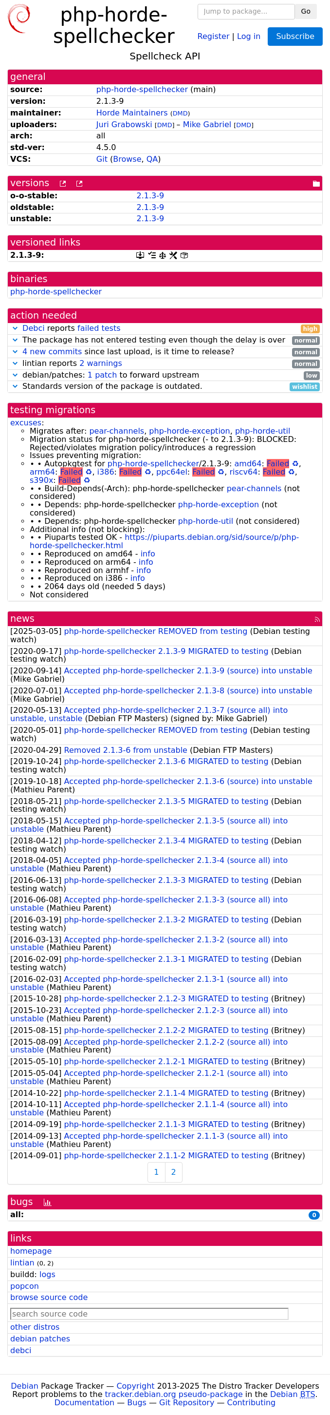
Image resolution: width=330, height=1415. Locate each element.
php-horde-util (263, 431)
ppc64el (171, 472)
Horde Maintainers (132, 112)
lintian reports (165, 364)
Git (102, 159)
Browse (127, 159)
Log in (248, 35)
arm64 (42, 472)
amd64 (248, 463)
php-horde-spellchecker (142, 89)
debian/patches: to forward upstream (165, 375)
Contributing (251, 1402)
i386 (105, 472)
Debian (24, 1386)
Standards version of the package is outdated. (165, 386)
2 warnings (100, 363)
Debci (33, 328)
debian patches (40, 1338)
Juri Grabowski (124, 124)
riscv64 (243, 472)
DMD (180, 113)
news (22, 618)
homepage (31, 1251)
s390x (41, 480)
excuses (25, 422)
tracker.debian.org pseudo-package (174, 1394)
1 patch (102, 375)
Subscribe (295, 36)
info (148, 553)
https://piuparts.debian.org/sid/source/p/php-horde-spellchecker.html (164, 541)
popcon (24, 1286)
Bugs (137, 1402)
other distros (34, 1327)
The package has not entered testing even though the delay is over (165, 340)
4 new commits (52, 351)
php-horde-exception (189, 431)
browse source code (49, 1297)
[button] (15, 328)
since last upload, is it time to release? (165, 352)
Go (306, 11)
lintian (22, 1262)
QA (152, 159)
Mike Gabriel (207, 124)
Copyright (135, 1386)
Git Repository (186, 1402)
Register (214, 35)
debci (20, 1350)
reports (165, 329)
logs (47, 1274)
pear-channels (116, 431)
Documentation (84, 1402)
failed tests (98, 328)
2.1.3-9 (150, 195)
